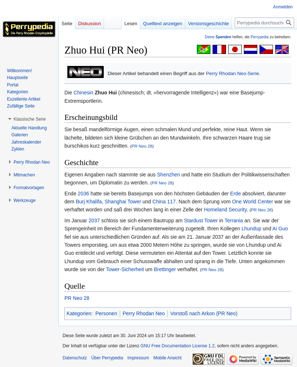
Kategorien (79, 313)
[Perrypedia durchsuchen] (264, 22)
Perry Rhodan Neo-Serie (232, 73)
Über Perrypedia (107, 357)
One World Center (252, 201)
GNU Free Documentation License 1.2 (177, 345)
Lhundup (251, 228)
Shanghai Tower (123, 201)
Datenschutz (75, 357)
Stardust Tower (201, 220)
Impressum (138, 357)
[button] (29, 119)
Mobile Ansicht (167, 357)
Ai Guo (280, 228)
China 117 (164, 201)
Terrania (234, 220)
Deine (218, 37)
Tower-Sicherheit (125, 269)
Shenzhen (168, 174)
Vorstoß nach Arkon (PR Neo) (203, 313)
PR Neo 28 (141, 146)
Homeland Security (225, 209)
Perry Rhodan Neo (144, 313)
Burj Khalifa (89, 201)
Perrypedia (259, 37)
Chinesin (83, 92)
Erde (235, 193)
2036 (83, 193)
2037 (94, 220)
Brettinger (165, 269)
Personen (106, 313)
